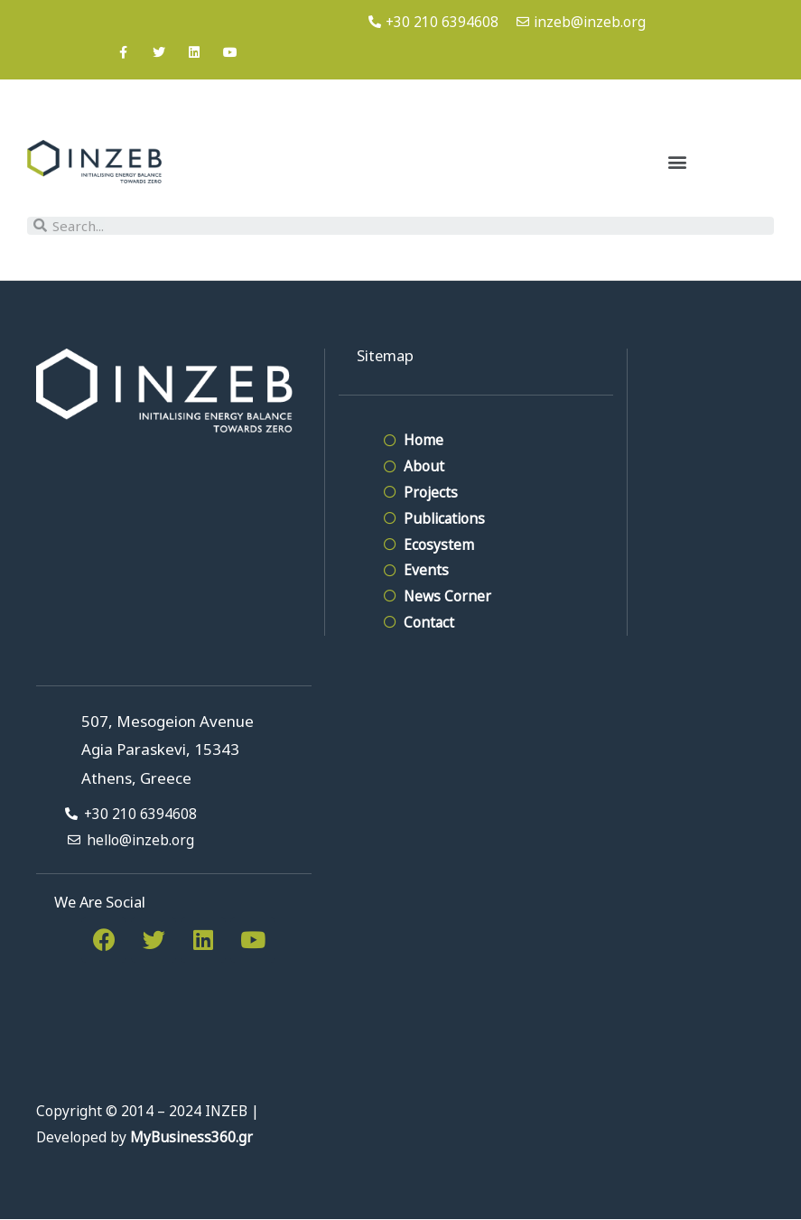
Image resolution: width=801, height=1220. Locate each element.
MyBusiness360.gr (191, 1137)
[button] (678, 161)
